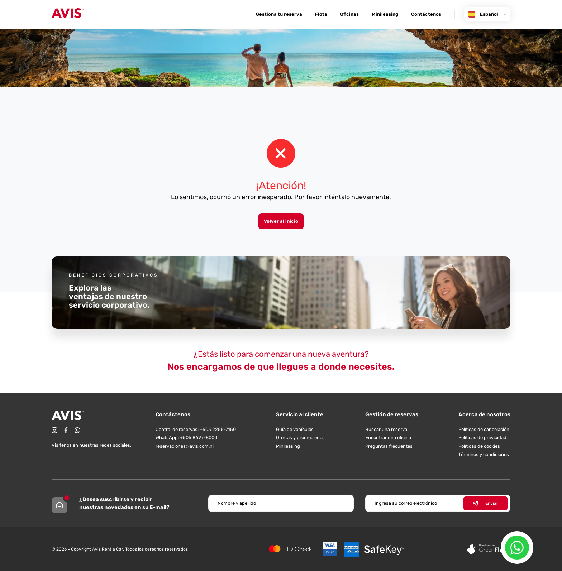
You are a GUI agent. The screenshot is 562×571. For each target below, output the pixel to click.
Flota (321, 14)
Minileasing (385, 14)
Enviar (485, 503)
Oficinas (349, 14)
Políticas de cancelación (483, 429)
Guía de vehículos (295, 429)
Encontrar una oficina (388, 437)
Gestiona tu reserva (279, 14)
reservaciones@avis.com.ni (185, 446)
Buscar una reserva (386, 429)
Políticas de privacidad (482, 437)
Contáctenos (426, 14)
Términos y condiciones (483, 454)
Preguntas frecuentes (389, 446)
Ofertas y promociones (300, 437)
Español (487, 14)
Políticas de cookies (479, 446)
